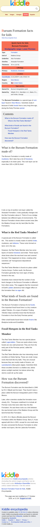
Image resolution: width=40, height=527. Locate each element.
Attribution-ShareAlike (22, 483)
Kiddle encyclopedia (20, 479)
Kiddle (4, 520)
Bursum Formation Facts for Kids (13, 489)
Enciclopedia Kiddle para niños (20, 522)
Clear (32, 8)
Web (6, 14)
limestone (21, 71)
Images (12, 14)
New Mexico (15, 80)
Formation (14, 52)
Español (32, 14)
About (18, 520)
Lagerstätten (10, 342)
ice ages (18, 290)
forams (31, 320)
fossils (16, 105)
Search (36, 8)
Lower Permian (28, 49)
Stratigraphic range (13, 49)
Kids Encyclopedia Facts (9, 38)
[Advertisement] (20, 22)
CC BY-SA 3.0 (22, 512)
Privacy (24, 520)
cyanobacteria (7, 365)
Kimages (19, 14)
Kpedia (26, 14)
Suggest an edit (25, 498)
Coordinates (6, 77)
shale (35, 240)
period (22, 108)
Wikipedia (19, 516)
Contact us (5, 522)
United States (18, 83)
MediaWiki (13, 518)
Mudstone (14, 71)
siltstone (16, 243)
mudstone (5, 159)
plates (11, 288)
